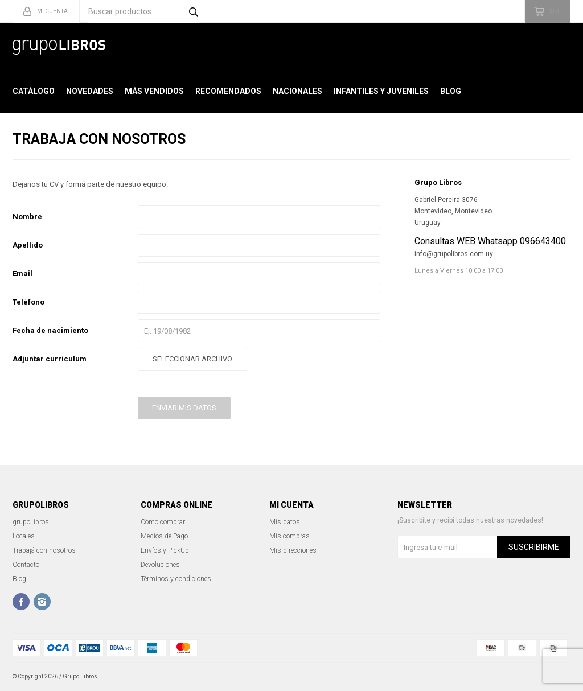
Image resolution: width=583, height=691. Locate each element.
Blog (450, 91)
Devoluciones (160, 565)
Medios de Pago (164, 536)
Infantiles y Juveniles (381, 91)
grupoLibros (31, 522)
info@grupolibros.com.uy (453, 254)
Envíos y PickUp (165, 550)
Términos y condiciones (176, 579)
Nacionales (297, 91)
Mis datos (284, 522)
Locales (24, 536)
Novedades (89, 91)
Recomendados (228, 91)
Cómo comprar (163, 522)
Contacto (26, 565)
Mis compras (289, 536)
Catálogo (34, 91)
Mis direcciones (293, 550)
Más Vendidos (154, 91)
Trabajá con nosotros (44, 550)
